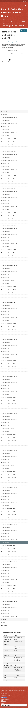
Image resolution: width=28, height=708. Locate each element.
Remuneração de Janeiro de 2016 (9, 243)
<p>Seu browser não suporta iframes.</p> (14, 82)
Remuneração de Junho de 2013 (8, 148)
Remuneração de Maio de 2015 (8, 219)
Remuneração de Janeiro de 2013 (9, 132)
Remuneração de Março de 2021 (8, 434)
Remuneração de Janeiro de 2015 (9, 206)
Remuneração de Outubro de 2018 (9, 345)
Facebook (4, 625)
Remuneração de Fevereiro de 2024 (14, 26)
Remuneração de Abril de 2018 (8, 326)
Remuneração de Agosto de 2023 (9, 524)
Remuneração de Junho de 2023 (8, 518)
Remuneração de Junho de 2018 (8, 333)
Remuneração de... (5, 120)
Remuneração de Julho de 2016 (8, 262)
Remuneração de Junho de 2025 (8, 595)
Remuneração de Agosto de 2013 (9, 154)
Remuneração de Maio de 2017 (8, 293)
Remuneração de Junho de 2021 (8, 444)
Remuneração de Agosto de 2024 (9, 561)
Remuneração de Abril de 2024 (8, 548)
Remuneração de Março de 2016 (8, 249)
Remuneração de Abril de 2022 (8, 474)
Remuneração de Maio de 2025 (8, 592)
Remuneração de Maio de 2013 (8, 145)
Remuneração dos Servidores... (12, 24)
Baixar (23, 30)
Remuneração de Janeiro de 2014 (9, 169)
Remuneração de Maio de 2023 (8, 514)
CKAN (3, 701)
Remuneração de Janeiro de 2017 (9, 280)
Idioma (2, 703)
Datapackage (4, 114)
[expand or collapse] (25, 5)
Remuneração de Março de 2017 (8, 286)
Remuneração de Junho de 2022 (8, 481)
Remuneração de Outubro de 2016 (9, 271)
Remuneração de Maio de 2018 (8, 330)
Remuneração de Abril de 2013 (8, 141)
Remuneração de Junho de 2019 (8, 370)
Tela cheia (14, 54)
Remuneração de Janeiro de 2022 (9, 465)
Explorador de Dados (11, 50)
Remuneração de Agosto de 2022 (9, 487)
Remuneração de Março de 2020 (8, 397)
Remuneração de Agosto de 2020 (9, 413)
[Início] (1, 20)
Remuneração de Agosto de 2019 (9, 376)
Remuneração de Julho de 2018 (8, 336)
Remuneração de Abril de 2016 (8, 252)
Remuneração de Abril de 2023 (8, 511)
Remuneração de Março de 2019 (8, 360)
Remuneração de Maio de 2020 (8, 403)
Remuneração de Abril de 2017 (8, 289)
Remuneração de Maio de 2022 (8, 477)
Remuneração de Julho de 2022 (8, 484)
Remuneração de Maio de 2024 (8, 551)
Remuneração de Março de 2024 (8, 545)
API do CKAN (4, 693)
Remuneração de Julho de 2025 (8, 598)
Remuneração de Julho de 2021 (8, 447)
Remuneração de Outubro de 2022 (9, 493)
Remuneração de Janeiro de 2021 (9, 428)
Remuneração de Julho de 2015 (8, 225)
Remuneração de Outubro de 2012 (9, 123)
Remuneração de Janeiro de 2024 (9, 539)
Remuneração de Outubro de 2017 (9, 308)
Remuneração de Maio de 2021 (8, 440)
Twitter (3, 622)
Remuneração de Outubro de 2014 (9, 197)
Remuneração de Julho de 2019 (8, 373)
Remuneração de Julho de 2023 (8, 521)
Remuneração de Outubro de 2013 (9, 160)
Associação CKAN (5, 695)
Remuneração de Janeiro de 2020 (9, 391)
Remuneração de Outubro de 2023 (9, 530)
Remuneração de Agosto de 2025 (9, 601)
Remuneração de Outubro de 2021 (9, 456)
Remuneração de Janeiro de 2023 (9, 502)
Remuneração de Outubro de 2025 (9, 607)
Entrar (24, 1)
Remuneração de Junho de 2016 (8, 259)
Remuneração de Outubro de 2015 (9, 234)
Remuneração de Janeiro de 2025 (9, 579)
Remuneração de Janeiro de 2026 (9, 616)
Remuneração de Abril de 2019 (8, 363)
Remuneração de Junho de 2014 (8, 185)
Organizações (8, 20)
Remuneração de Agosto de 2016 (9, 265)
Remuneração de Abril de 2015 (8, 215)
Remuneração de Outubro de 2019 (9, 382)
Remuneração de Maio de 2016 (8, 256)
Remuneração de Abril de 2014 (8, 178)
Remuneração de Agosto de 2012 (9, 117)
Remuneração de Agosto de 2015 (9, 228)
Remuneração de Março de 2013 (8, 138)
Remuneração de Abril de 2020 (8, 400)
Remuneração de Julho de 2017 (8, 299)
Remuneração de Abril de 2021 (8, 437)
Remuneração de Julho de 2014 (8, 188)
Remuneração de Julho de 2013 (8, 151)
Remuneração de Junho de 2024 (8, 555)
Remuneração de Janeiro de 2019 (9, 354)
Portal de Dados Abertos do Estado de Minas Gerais (13, 12)
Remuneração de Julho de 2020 (8, 410)
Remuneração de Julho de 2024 (8, 558)
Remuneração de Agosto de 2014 (9, 191)
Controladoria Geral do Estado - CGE (14, 22)
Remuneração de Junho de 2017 (8, 296)
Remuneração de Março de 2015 (8, 212)
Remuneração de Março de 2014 (8, 175)
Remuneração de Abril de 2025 (8, 588)
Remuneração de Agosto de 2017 (9, 302)
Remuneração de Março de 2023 (8, 508)
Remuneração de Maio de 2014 (8, 182)
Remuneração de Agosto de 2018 (9, 339)
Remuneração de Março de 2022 (8, 471)
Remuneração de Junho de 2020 (8, 407)
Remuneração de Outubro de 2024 (9, 567)
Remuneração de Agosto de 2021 (9, 450)
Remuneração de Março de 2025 (8, 585)
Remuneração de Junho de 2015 (8, 222)
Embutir (22, 54)
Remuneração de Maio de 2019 (8, 366)
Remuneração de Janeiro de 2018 (9, 317)
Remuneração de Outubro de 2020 (9, 419)
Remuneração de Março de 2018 (8, 323)
